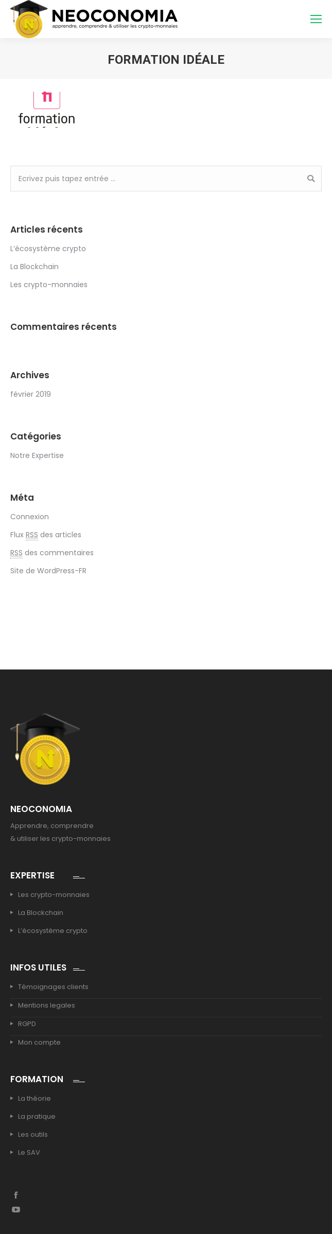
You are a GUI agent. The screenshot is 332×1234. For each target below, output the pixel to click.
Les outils (33, 1134)
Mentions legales (46, 1005)
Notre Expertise (37, 455)
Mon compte (39, 1042)
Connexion (29, 517)
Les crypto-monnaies (49, 284)
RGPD (27, 1024)
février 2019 (30, 394)
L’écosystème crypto (48, 248)
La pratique (37, 1116)
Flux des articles (45, 535)
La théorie (34, 1098)
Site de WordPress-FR (48, 571)
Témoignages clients (53, 987)
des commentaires (52, 553)
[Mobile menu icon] (316, 19)
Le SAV (29, 1152)
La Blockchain (34, 266)
